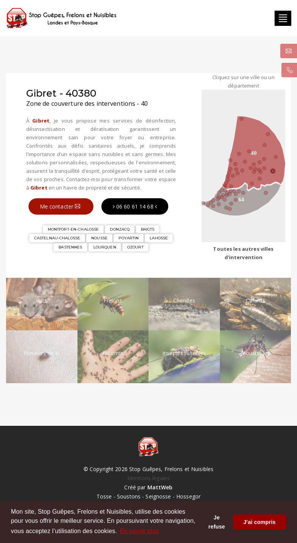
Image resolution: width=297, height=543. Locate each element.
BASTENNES (70, 247)
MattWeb (160, 487)
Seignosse (158, 496)
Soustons (129, 496)
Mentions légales (148, 478)
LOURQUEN (104, 247)
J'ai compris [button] (259, 522)
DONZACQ (120, 229)
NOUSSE (99, 238)
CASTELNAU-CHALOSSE (57, 238)
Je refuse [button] (217, 522)
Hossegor (188, 496)
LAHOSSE (159, 238)
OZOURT (135, 247)
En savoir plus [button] (139, 531)
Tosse (104, 496)
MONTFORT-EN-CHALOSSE (73, 229)
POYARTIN (128, 238)
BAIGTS (148, 229)
